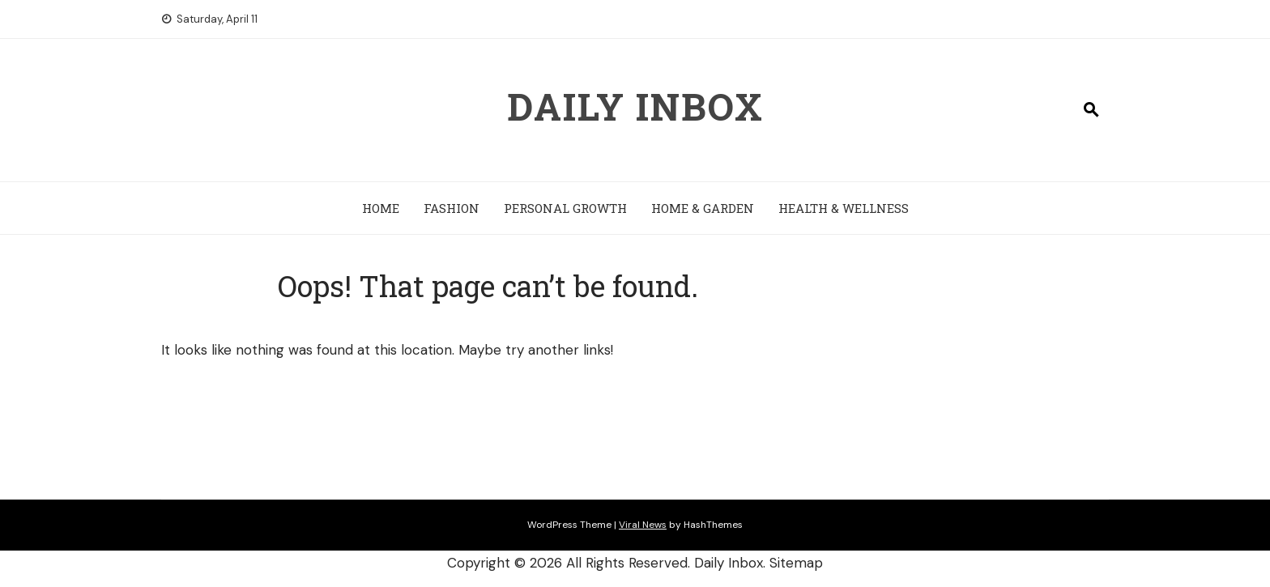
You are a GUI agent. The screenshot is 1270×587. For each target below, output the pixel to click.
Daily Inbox (635, 106)
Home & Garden (702, 208)
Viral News (643, 524)
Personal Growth (565, 208)
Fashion (451, 208)
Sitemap (796, 563)
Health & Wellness (843, 208)
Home (380, 208)
